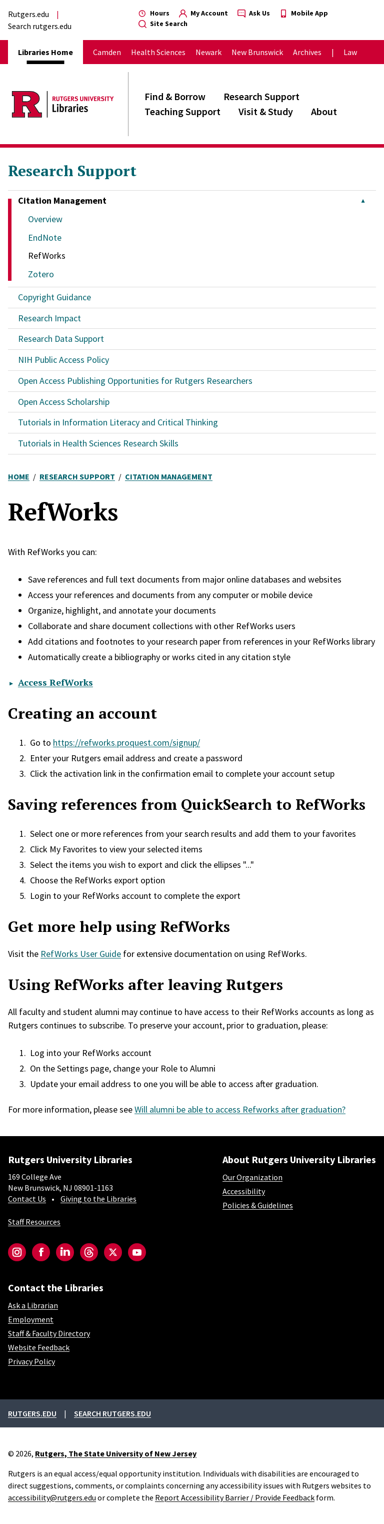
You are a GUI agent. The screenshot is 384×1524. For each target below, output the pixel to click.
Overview (45, 219)
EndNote (45, 237)
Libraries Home (45, 52)
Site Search (163, 23)
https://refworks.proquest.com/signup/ (126, 742)
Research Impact (49, 318)
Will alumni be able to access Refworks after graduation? (240, 1109)
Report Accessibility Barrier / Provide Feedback (234, 1497)
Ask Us (254, 13)
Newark (209, 52)
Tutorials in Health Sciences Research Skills (98, 443)
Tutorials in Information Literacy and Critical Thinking (118, 422)
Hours (154, 13)
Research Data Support (61, 338)
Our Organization (252, 1177)
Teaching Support (182, 111)
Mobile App (304, 13)
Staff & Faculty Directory (49, 1333)
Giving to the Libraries (98, 1199)
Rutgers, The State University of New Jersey (115, 1453)
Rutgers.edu (28, 14)
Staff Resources (34, 1222)
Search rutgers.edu (40, 26)
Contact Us (27, 1199)
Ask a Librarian (33, 1305)
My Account (203, 13)
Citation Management (168, 476)
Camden (107, 52)
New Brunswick (257, 52)
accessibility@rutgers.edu (52, 1497)
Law (350, 52)
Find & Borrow (175, 96)
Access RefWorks (55, 682)
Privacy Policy (31, 1361)
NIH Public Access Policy (63, 359)
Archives (307, 52)
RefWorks (47, 255)
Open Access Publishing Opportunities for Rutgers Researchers (135, 380)
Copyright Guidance (54, 297)
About (324, 111)
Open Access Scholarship (64, 401)
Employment (31, 1319)
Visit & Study (265, 111)
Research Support (262, 96)
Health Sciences (158, 52)
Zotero (41, 274)
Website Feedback (39, 1347)
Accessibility (243, 1191)
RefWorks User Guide (80, 953)
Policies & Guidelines (257, 1205)
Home (19, 476)
